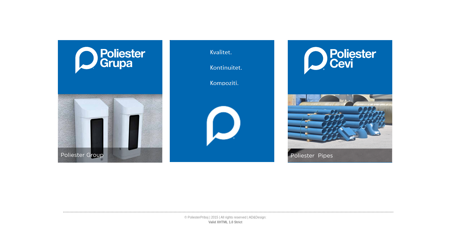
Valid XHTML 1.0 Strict (225, 222)
